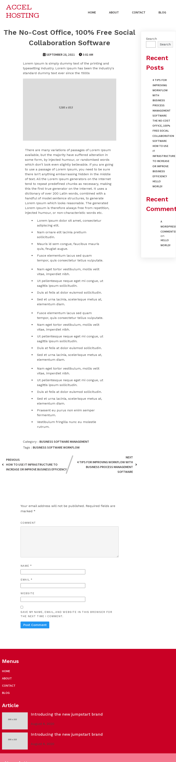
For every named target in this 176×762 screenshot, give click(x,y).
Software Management (71, 442)
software (55, 448)
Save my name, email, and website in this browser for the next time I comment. (66, 615)
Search (151, 40)
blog (163, 13)
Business (46, 442)
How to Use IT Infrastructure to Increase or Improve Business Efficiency (163, 162)
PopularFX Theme (47, 730)
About (115, 13)
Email (26, 580)
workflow (71, 448)
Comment (28, 523)
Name (26, 566)
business (40, 448)
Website (27, 594)
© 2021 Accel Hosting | (18, 730)
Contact (139, 13)
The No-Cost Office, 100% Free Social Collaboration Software (163, 132)
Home (93, 13)
